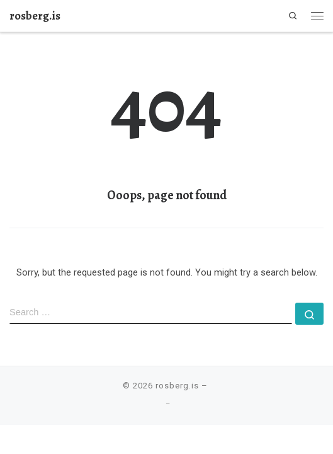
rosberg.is (177, 385)
